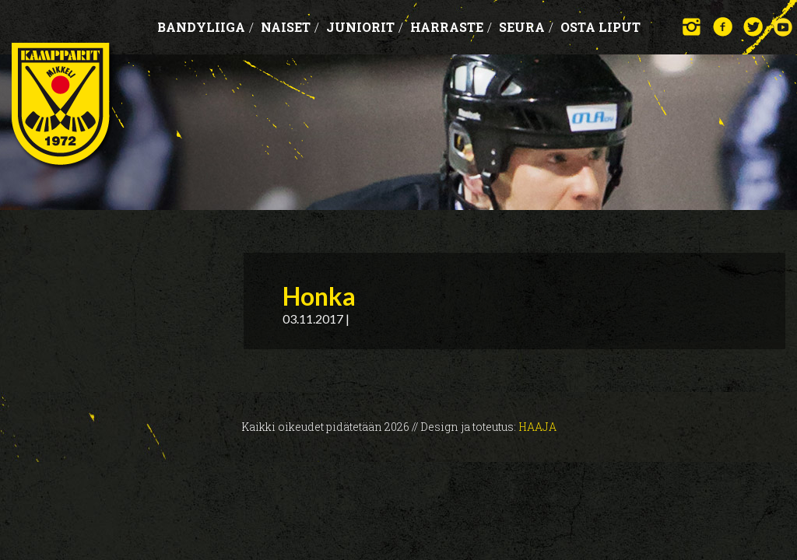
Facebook (722, 27)
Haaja (537, 426)
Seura (526, 27)
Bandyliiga (205, 27)
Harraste (451, 27)
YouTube (783, 27)
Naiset (290, 27)
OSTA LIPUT (600, 27)
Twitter (753, 27)
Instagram (692, 27)
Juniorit (364, 27)
